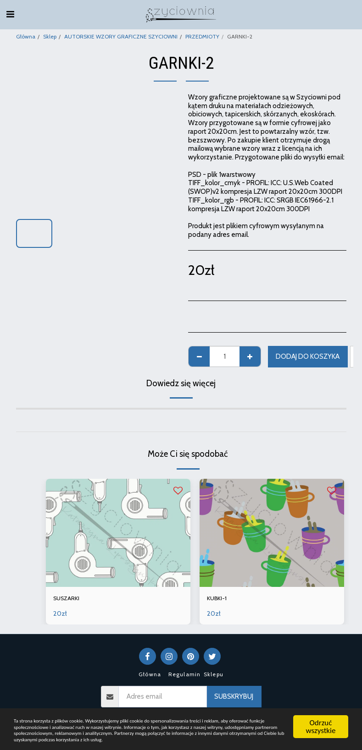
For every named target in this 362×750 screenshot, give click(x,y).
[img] (118, 533)
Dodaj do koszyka (308, 356)
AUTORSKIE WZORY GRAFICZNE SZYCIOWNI (121, 36)
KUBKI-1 (218, 599)
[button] (10, 14)
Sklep (49, 36)
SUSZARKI (68, 599)
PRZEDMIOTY (202, 36)
